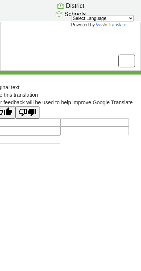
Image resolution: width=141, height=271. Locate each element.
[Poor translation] (27, 112)
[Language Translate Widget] (102, 18)
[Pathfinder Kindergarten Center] (70, 40)
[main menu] (126, 61)
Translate (111, 24)
